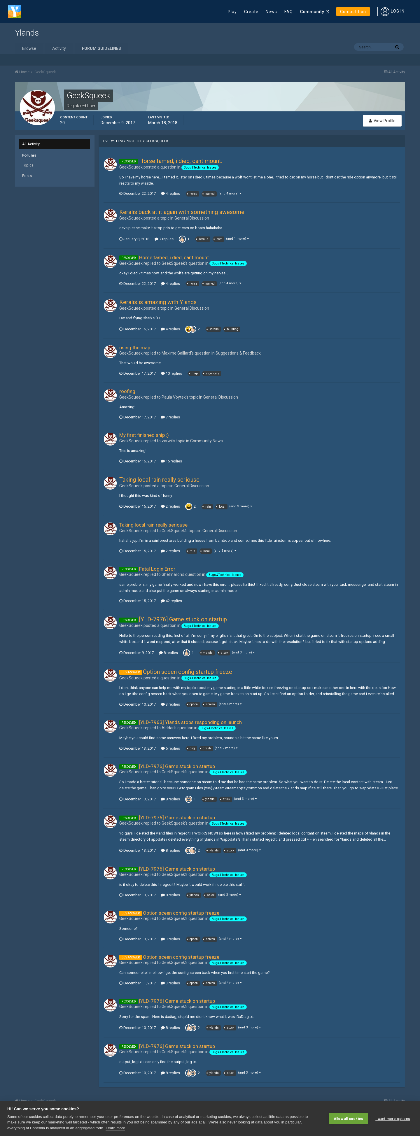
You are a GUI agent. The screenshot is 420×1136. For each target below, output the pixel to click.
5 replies (170, 748)
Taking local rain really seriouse (159, 479)
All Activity (31, 144)
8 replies (168, 653)
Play (232, 11)
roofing (127, 391)
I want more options (392, 1118)
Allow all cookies (348, 1118)
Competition (353, 11)
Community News (206, 441)
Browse (29, 48)
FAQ (288, 11)
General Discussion (191, 218)
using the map (134, 347)
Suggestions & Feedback (238, 353)
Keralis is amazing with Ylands (158, 302)
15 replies (171, 461)
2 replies (170, 506)
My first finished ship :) (144, 435)
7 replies (164, 239)
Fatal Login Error (157, 569)
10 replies (171, 373)
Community (312, 11)
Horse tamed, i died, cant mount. (180, 160)
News (271, 11)
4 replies (170, 193)
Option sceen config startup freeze (187, 671)
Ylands (27, 33)
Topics (28, 165)
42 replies (171, 601)
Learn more (115, 1128)
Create (251, 11)
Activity (59, 48)
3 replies (170, 704)
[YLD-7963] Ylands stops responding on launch (190, 722)
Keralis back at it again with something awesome (181, 211)
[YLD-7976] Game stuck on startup (183, 619)
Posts (27, 175)
